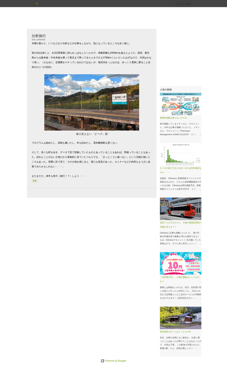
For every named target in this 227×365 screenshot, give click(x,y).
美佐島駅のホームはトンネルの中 (175, 331)
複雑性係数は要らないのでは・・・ (176, 118)
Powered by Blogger (113, 361)
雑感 (34, 181)
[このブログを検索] (176, 3)
